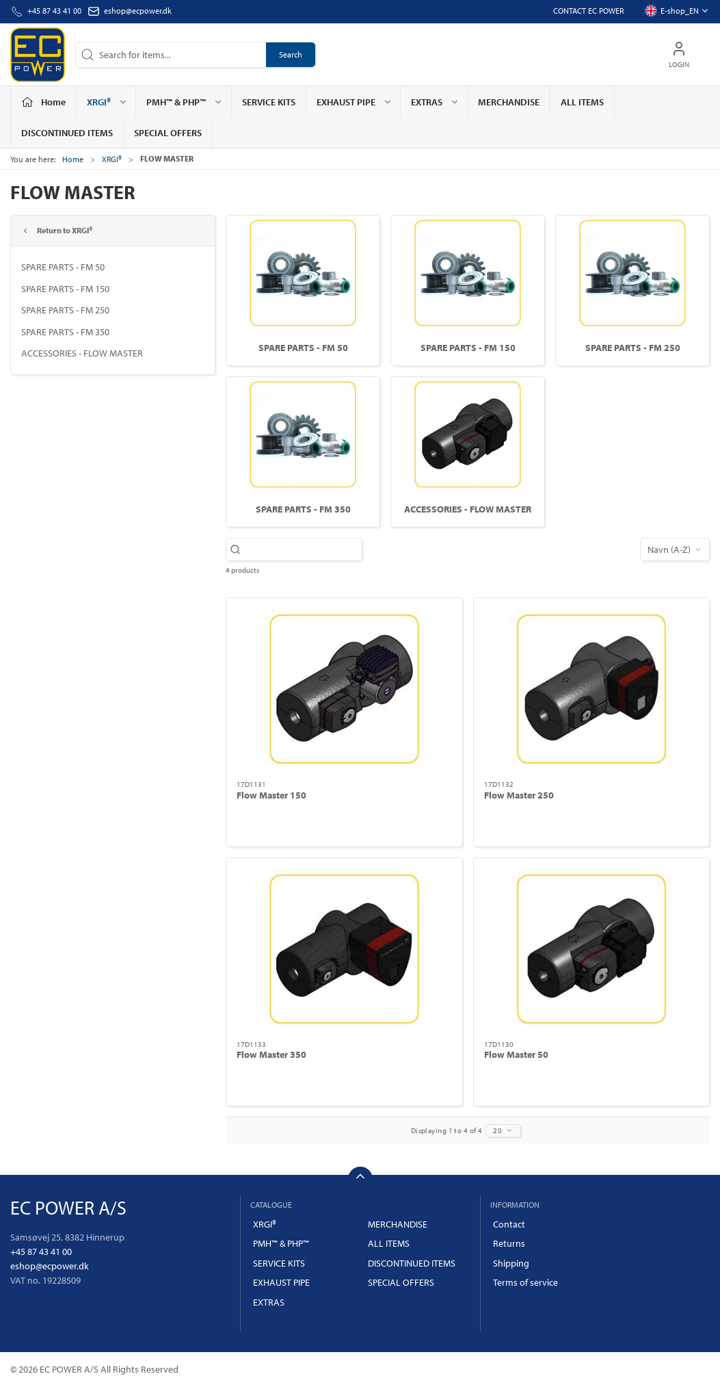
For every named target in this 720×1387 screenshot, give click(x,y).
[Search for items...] (301, 549)
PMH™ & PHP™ (281, 1243)
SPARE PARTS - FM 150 (65, 289)
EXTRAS (268, 1302)
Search (290, 54)
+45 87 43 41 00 (41, 1251)
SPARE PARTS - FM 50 (63, 267)
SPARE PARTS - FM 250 (65, 310)
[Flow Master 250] (591, 689)
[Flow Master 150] (344, 689)
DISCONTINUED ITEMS (67, 133)
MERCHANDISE (508, 102)
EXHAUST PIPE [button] (354, 102)
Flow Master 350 (271, 1054)
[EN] (37, 54)
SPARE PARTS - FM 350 (65, 332)
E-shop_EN (677, 11)
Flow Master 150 (271, 795)
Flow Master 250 (519, 795)
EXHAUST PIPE (281, 1282)
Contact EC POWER (588, 10)
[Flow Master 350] (344, 949)
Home (72, 159)
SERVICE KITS (268, 102)
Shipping (511, 1263)
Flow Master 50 (516, 1054)
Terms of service (525, 1282)
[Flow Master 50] (591, 949)
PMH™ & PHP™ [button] (184, 102)
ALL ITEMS (582, 102)
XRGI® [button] (107, 102)
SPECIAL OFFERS (168, 133)
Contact (509, 1224)
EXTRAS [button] (435, 102)
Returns (509, 1243)
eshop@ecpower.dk (138, 10)
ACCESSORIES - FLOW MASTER (82, 353)
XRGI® (112, 159)
